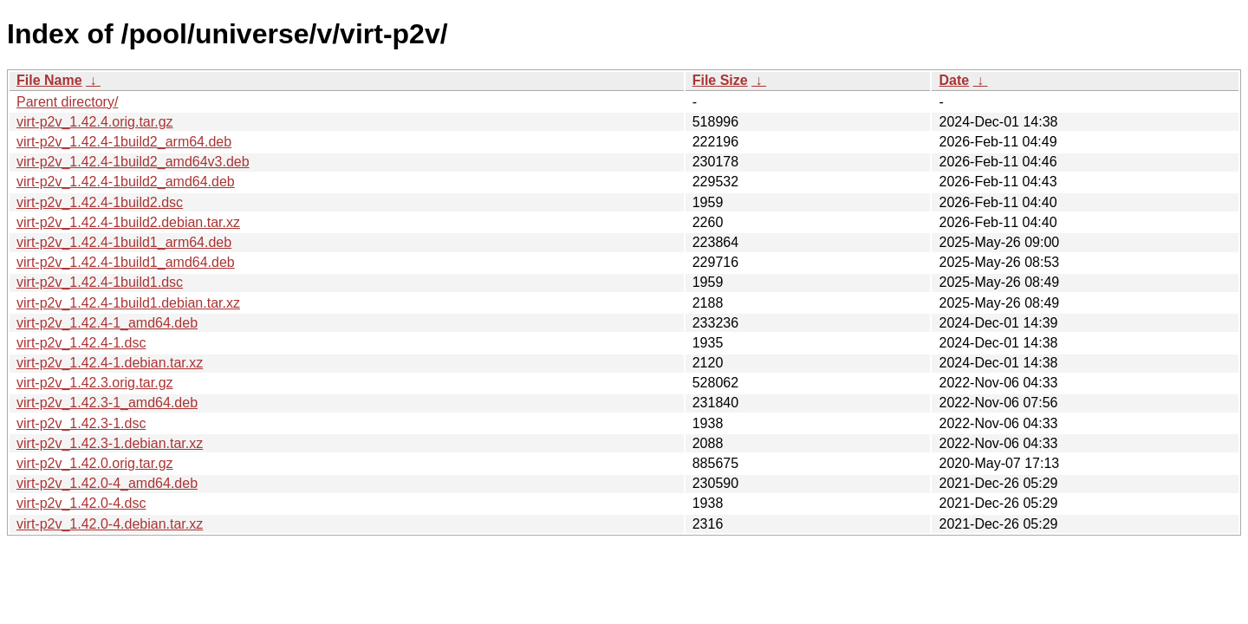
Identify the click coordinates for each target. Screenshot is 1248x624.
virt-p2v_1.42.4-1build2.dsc (99, 202)
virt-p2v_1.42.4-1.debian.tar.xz (109, 362)
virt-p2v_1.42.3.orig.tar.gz (94, 382)
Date (954, 80)
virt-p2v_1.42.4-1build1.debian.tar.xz (128, 303)
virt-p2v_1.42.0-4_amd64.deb (107, 483)
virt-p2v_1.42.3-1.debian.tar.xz (109, 443)
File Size (720, 80)
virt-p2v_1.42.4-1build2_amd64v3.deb (133, 161)
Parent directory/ (67, 101)
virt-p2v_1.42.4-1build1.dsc (99, 282)
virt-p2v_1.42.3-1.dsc (81, 423)
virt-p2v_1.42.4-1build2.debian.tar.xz (128, 222)
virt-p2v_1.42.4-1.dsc (81, 342)
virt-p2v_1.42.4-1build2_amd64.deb (125, 181)
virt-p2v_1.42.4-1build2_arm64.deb (123, 141)
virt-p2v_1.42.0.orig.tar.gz (94, 463)
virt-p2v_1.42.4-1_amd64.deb (107, 322)
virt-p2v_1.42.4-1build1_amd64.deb (125, 262)
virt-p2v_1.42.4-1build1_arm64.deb (123, 242)
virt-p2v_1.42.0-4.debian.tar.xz (109, 524)
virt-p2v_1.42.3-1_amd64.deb (107, 402)
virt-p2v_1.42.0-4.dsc (81, 503)
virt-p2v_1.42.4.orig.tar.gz (94, 121)
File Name (49, 80)
